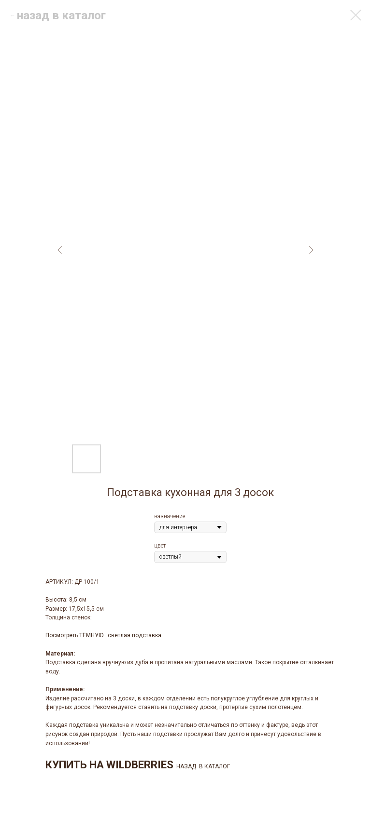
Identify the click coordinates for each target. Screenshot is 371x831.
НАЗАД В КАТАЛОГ (203, 766)
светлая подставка (134, 635)
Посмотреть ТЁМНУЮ (74, 635)
